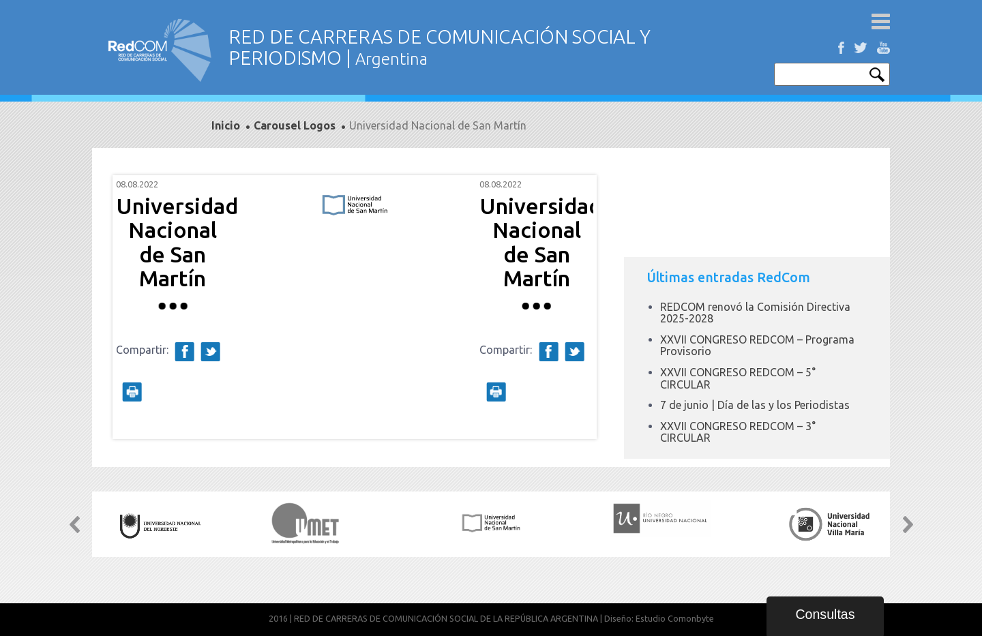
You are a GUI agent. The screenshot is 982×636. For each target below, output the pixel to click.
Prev (134, 307)
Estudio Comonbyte (675, 618)
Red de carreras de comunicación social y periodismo (160, 50)
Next (575, 307)
